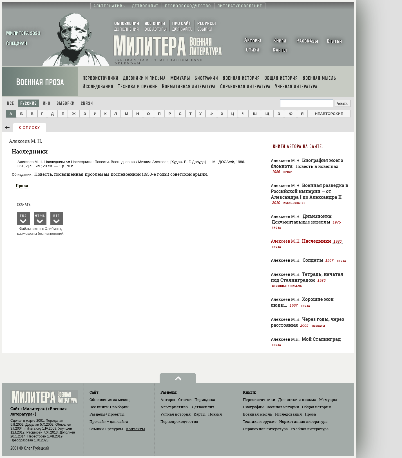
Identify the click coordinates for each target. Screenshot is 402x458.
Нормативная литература (303, 421)
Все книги (109, 406)
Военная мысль (257, 414)
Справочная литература (265, 428)
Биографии (253, 406)
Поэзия (215, 414)
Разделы (107, 414)
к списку (29, 128)
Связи (87, 103)
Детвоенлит (203, 406)
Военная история (283, 406)
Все (10, 103)
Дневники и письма (287, 285)
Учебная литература (310, 428)
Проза (22, 185)
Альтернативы (174, 406)
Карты (200, 414)
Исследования (294, 202)
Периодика (205, 399)
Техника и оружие (259, 421)
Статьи (185, 399)
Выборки (66, 103)
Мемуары (318, 325)
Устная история (175, 414)
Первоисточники (259, 399)
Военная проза (40, 82)
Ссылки (106, 428)
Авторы (167, 399)
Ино (46, 103)
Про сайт (109, 421)
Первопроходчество (179, 421)
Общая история (316, 406)
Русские (28, 103)
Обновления (110, 399)
